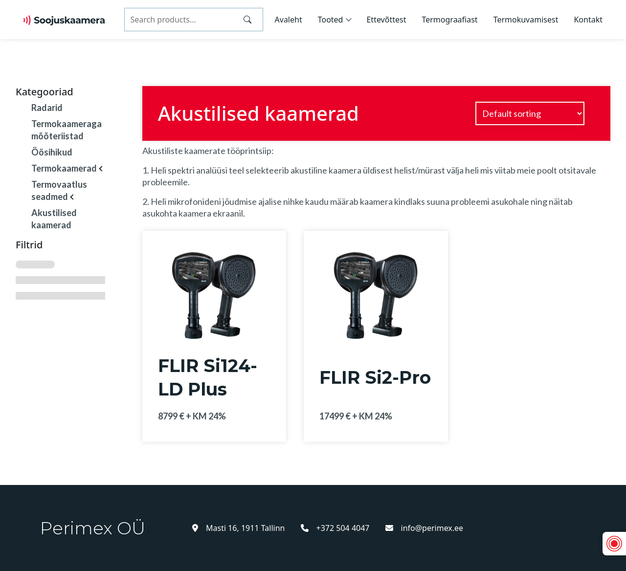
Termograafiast (449, 19)
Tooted (330, 19)
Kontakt (588, 19)
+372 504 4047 (335, 528)
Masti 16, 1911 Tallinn (238, 528)
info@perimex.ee (424, 528)
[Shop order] (529, 113)
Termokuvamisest (526, 19)
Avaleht (288, 19)
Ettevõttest (386, 19)
